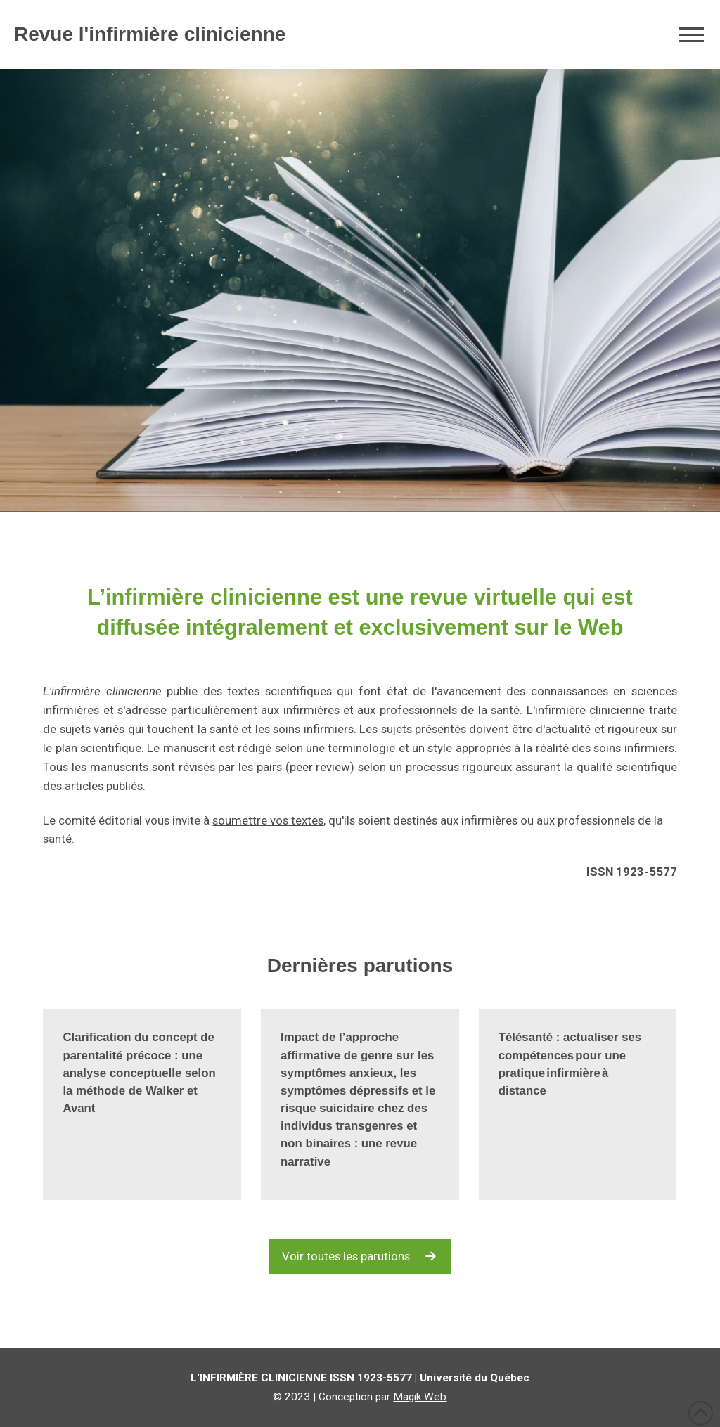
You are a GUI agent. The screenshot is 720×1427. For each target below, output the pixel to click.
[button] (691, 34)
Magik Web (419, 1396)
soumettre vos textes (267, 820)
